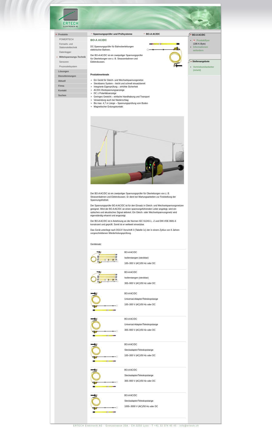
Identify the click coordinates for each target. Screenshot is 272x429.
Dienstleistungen (67, 76)
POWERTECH (66, 39)
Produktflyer (203, 40)
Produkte (63, 34)
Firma (61, 86)
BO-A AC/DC (151, 34)
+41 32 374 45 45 (165, 426)
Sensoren (64, 62)
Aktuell (62, 81)
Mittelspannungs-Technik (72, 57)
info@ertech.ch (189, 426)
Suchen (62, 95)
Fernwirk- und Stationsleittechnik (68, 46)
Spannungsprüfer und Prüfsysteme (111, 34)
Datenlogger (65, 52)
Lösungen (63, 71)
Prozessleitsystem (68, 66)
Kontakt (62, 90)
